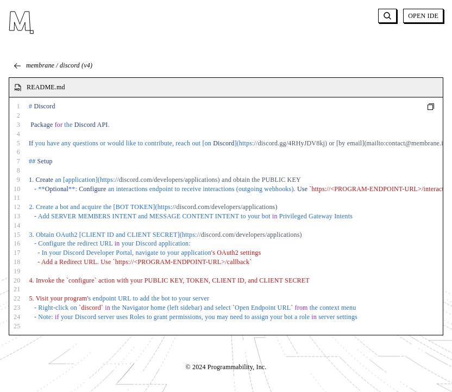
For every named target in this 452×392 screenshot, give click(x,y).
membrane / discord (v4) (52, 66)
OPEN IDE (423, 16)
